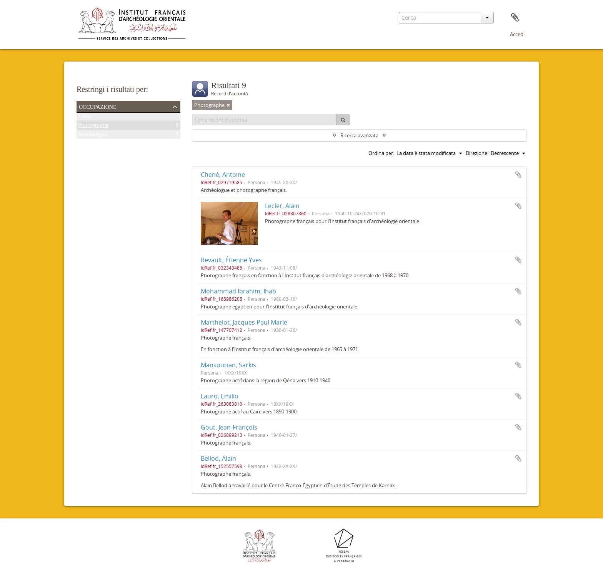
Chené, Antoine (223, 174)
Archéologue (92, 135)
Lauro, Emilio (219, 396)
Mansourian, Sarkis (228, 365)
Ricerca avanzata (359, 135)
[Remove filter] (228, 105)
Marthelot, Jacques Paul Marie (244, 322)
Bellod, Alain (218, 458)
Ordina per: (381, 153)
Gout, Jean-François (229, 427)
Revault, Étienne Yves (231, 260)
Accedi (517, 34)
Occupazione (98, 106)
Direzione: (477, 153)
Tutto (84, 117)
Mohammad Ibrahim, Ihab (238, 291)
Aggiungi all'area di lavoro (518, 174)
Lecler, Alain (282, 206)
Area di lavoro (515, 17)
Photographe (93, 126)
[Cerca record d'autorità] (264, 119)
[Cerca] (343, 119)
